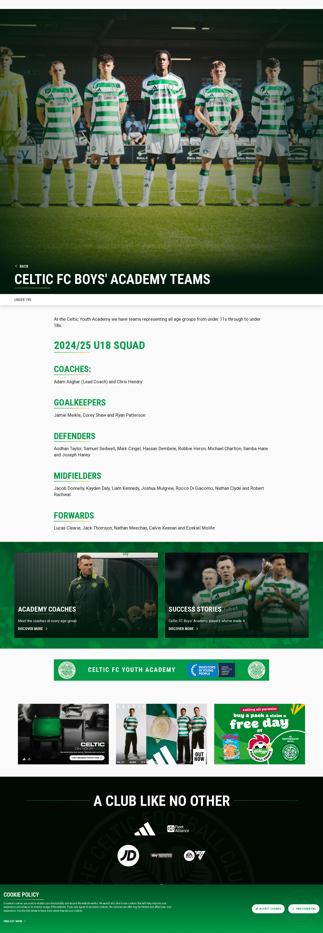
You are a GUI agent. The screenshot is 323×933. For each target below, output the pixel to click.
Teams (123, 25)
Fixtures (104, 25)
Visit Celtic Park (162, 25)
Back (21, 266)
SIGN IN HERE (308, 4)
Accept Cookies (268, 908)
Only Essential (304, 908)
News (43, 25)
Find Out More (15, 921)
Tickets (44, 4)
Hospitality (82, 25)
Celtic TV (91, 4)
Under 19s (22, 300)
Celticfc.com (16, 4)
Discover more (33, 629)
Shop (138, 25)
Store (67, 4)
